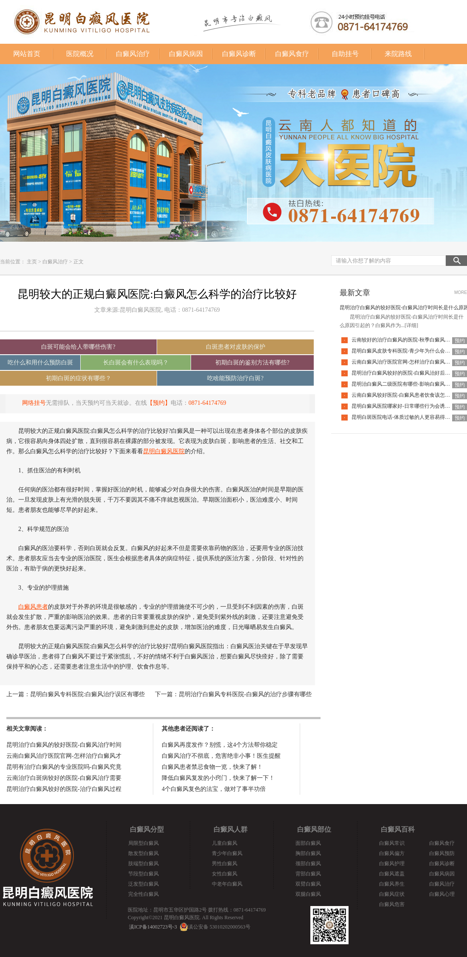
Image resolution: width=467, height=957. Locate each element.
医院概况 (79, 53)
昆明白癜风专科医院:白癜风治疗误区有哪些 (87, 694)
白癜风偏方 (392, 853)
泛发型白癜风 (143, 884)
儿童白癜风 (224, 843)
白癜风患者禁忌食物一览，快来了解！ (212, 767)
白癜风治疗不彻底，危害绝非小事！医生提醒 (221, 756)
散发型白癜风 (143, 853)
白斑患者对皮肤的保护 (235, 347)
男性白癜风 (224, 864)
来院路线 (398, 53)
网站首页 (26, 53)
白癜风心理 (442, 894)
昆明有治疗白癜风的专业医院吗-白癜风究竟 (63, 767)
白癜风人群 (231, 829)
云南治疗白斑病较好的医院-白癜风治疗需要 (63, 778)
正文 (78, 262)
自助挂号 (345, 53)
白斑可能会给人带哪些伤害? (78, 347)
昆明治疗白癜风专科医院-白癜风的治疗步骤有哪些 (245, 694)
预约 (460, 341)
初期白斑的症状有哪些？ (78, 378)
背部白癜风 (308, 874)
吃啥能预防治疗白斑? (235, 378)
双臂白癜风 (308, 884)
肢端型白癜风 (143, 864)
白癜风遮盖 (392, 874)
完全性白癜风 (143, 894)
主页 (32, 262)
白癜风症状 (392, 894)
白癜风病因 (186, 53)
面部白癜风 (308, 843)
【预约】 (159, 403)
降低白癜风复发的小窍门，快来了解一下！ (218, 778)
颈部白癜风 (308, 864)
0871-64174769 (207, 403)
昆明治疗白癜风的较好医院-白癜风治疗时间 (63, 745)
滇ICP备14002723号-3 (153, 927)
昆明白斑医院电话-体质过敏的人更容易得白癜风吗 (408, 417)
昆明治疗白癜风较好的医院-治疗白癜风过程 (63, 789)
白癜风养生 (392, 884)
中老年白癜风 (227, 884)
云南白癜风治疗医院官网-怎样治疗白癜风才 (63, 756)
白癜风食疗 (292, 53)
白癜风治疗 (133, 53)
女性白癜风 (224, 874)
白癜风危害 (392, 904)
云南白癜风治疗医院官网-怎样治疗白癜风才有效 (406, 362)
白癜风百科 (398, 829)
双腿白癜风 (308, 894)
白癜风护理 (392, 864)
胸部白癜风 (308, 853)
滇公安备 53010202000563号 (219, 927)
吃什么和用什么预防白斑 (40, 362)
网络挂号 (34, 403)
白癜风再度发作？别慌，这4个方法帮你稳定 (220, 745)
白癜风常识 (392, 843)
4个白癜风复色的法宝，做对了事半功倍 (214, 789)
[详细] (411, 325)
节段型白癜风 (143, 874)
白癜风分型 (147, 829)
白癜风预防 (442, 853)
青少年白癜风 (227, 853)
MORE (460, 292)
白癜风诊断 (239, 53)
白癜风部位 (314, 829)
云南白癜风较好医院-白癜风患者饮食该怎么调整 (406, 395)
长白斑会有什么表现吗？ (136, 362)
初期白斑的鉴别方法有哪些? (252, 362)
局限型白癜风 (143, 843)
